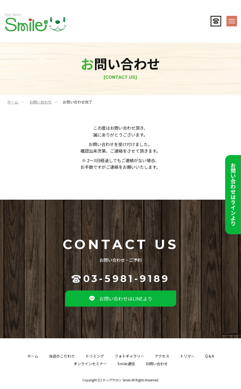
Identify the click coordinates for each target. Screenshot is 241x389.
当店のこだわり (62, 356)
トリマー (187, 356)
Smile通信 (126, 363)
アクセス (162, 356)
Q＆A (209, 356)
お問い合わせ (40, 102)
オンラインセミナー (90, 363)
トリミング (94, 356)
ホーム (12, 102)
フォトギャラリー (129, 356)
